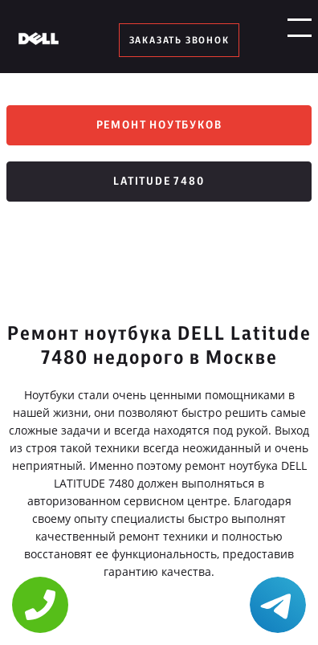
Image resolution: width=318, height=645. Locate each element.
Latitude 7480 (158, 181)
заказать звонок (179, 40)
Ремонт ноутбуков (159, 125)
